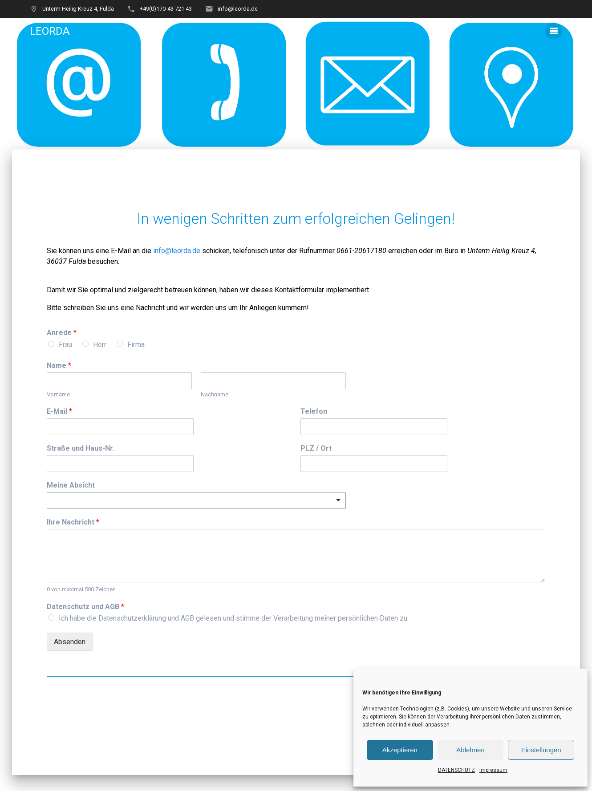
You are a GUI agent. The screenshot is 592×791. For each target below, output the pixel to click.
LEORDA (50, 31)
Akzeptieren (400, 750)
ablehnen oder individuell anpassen (406, 725)
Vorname (58, 394)
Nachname (214, 394)
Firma (136, 344)
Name (59, 365)
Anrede (62, 332)
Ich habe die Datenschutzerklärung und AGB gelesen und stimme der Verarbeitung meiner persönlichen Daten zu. (234, 618)
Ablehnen (470, 750)
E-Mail (59, 411)
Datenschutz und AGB (85, 606)
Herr (99, 344)
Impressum (493, 770)
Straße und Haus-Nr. (80, 448)
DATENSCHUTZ (456, 770)
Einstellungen (541, 750)
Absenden (69, 642)
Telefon (313, 411)
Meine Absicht (71, 485)
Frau (65, 344)
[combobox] (196, 500)
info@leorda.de (176, 250)
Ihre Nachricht (73, 522)
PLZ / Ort (316, 448)
